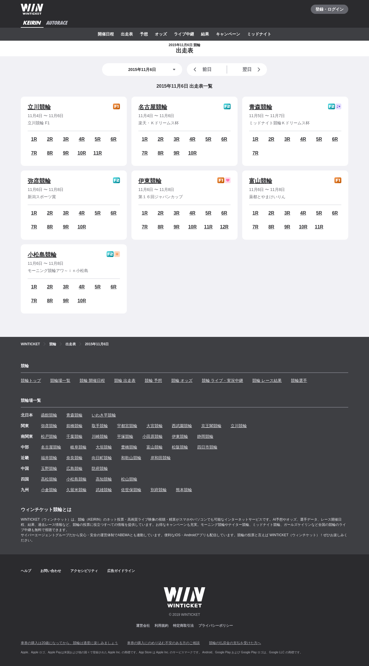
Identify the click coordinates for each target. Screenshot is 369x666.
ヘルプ (26, 571)
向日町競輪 (102, 457)
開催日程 (106, 34)
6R (113, 139)
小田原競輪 (152, 436)
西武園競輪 (182, 425)
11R (97, 153)
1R (34, 139)
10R (82, 153)
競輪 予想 (153, 380)
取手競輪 (100, 425)
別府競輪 (158, 489)
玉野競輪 (49, 468)
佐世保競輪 (131, 489)
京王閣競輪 (211, 425)
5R (98, 139)
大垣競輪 (104, 447)
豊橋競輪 (129, 447)
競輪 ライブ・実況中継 (222, 380)
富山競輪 (260, 181)
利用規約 (161, 626)
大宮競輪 (154, 425)
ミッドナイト (259, 34)
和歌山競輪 (131, 457)
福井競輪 (49, 457)
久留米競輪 (76, 489)
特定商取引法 (183, 626)
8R (50, 153)
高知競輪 (104, 479)
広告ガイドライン (121, 571)
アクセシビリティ (84, 571)
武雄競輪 (104, 489)
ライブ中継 (184, 34)
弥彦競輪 (39, 181)
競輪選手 (299, 380)
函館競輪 (49, 415)
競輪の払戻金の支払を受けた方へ (235, 643)
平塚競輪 (125, 436)
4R (81, 139)
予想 (144, 34)
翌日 (252, 69)
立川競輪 (39, 107)
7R (34, 153)
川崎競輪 (100, 436)
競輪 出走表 (124, 380)
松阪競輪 (180, 447)
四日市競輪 (207, 447)
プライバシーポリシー (215, 626)
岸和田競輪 (160, 457)
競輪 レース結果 (267, 380)
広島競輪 (74, 468)
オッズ (161, 34)
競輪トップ (31, 380)
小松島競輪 (42, 255)
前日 (201, 69)
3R (66, 139)
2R (50, 139)
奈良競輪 (74, 457)
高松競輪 (49, 479)
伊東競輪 (149, 181)
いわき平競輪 (104, 415)
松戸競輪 (49, 436)
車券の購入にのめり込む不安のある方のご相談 (163, 643)
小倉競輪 (49, 489)
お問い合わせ (50, 571)
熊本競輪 (184, 489)
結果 (205, 34)
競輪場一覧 (60, 380)
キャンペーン (228, 34)
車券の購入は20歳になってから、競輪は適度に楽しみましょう (69, 643)
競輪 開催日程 (92, 380)
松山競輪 (129, 479)
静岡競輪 (205, 436)
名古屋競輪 (152, 107)
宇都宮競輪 (127, 425)
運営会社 (143, 626)
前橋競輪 (74, 425)
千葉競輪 (74, 436)
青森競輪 (260, 107)
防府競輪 (100, 468)
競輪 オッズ (182, 380)
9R (66, 153)
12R (224, 226)
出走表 (127, 34)
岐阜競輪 (78, 447)
